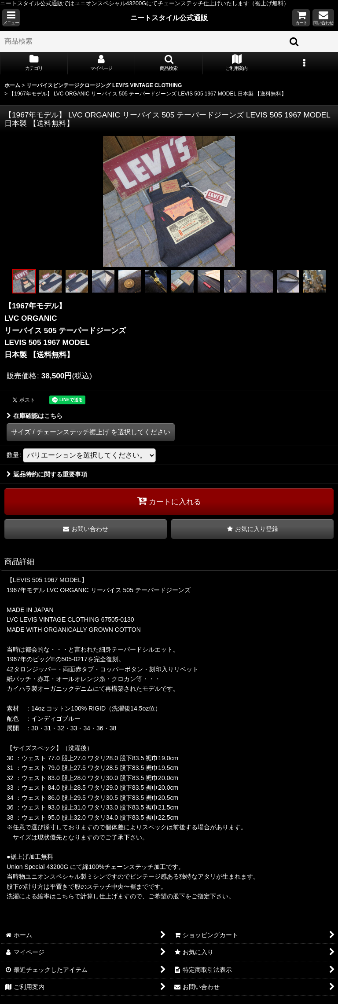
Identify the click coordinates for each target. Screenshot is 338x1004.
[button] (11, 17)
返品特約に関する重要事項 (47, 474)
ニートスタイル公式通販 (169, 18)
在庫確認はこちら (34, 415)
